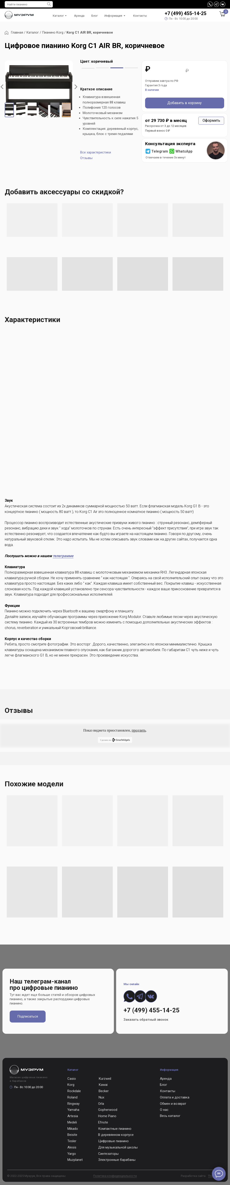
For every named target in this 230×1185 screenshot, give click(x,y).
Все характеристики (95, 152)
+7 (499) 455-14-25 (185, 13)
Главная (17, 32)
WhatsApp (183, 151)
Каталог (32, 32)
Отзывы (86, 158)
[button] (211, 120)
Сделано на (115, 740)
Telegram (159, 151)
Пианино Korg (52, 32)
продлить (139, 730)
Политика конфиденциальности (115, 1176)
